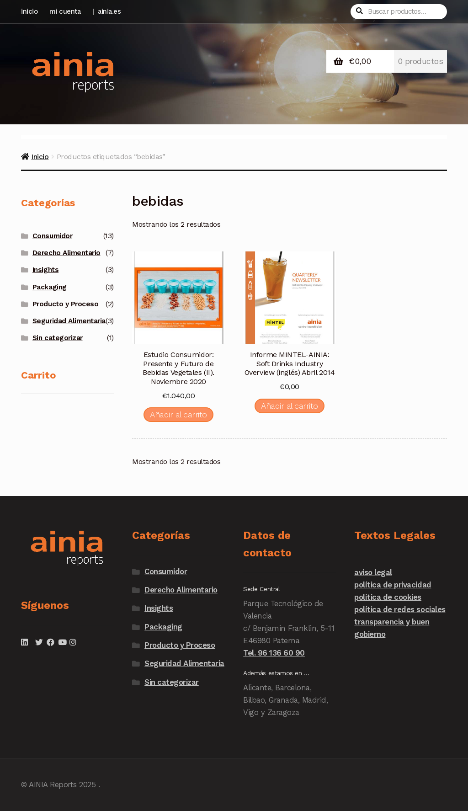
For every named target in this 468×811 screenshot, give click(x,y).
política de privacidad (392, 584)
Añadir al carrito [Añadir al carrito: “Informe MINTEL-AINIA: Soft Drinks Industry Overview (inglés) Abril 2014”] (289, 406)
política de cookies (387, 597)
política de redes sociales (399, 609)
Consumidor (52, 236)
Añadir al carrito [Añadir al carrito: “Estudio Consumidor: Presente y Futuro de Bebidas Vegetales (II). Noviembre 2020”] (178, 414)
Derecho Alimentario (66, 253)
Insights (45, 270)
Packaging (49, 287)
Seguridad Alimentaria (69, 321)
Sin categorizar (57, 338)
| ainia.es (106, 11)
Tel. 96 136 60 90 (274, 652)
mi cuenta (65, 11)
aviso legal (373, 572)
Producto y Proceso (65, 304)
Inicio (39, 156)
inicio (29, 11)
